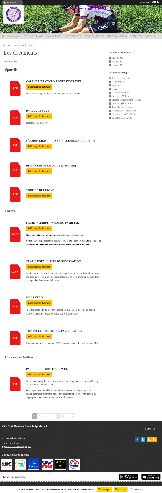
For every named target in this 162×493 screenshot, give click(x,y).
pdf (15, 88)
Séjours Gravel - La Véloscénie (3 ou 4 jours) (60, 140)
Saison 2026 (117, 65)
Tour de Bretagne (40, 190)
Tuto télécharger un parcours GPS (54, 331)
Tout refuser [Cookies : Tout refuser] (120, 489)
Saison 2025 (117, 61)
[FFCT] (74, 464)
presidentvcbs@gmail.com (71, 235)
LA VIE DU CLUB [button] (73, 36)
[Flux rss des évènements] (154, 439)
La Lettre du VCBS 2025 (123, 114)
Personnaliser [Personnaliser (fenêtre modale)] (137, 489)
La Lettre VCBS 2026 (122, 118)
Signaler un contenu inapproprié (16, 446)
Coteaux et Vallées (120, 96)
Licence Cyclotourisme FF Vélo (126, 100)
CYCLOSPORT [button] (53, 36)
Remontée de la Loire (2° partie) (51, 165)
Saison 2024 (117, 58)
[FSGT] (47, 464)
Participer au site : (149, 2)
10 (64, 416)
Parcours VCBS (37, 110)
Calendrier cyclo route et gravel (54, 81)
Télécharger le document (39, 87)
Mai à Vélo (34, 297)
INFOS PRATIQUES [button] (94, 36)
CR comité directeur (121, 92)
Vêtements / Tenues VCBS (124, 110)
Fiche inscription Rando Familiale (53, 222)
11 (70, 416)
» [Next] (74, 416)
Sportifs (115, 85)
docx (15, 234)
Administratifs (118, 82)
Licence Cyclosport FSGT (124, 103)
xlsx (15, 272)
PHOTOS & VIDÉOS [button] (117, 36)
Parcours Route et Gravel (47, 369)
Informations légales (11, 443)
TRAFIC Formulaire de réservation (53, 261)
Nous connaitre (14, 36)
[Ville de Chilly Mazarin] (20, 464)
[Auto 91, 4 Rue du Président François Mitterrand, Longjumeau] (60, 464)
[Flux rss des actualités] (149, 439)
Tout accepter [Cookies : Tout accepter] (105, 489)
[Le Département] (33, 464)
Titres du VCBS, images (123, 107)
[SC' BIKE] (6, 464)
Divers (115, 89)
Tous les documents (121, 78)
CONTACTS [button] (136, 36)
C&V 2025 (150, 36)
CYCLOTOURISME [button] (33, 36)
